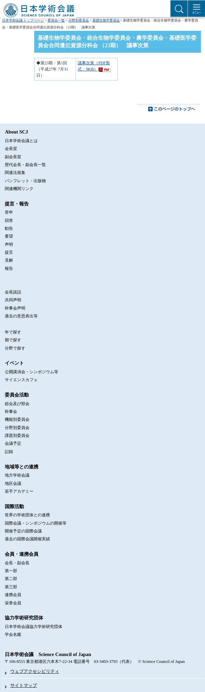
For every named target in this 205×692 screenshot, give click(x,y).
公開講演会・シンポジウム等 (31, 371)
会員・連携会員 (21, 554)
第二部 (11, 578)
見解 (9, 260)
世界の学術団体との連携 (27, 515)
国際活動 (14, 506)
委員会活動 (17, 395)
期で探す (13, 340)
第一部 (11, 570)
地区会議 (13, 483)
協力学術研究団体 (24, 617)
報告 (9, 268)
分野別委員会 (78, 20)
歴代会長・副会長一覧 (25, 164)
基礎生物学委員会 (106, 20)
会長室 (11, 148)
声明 (9, 244)
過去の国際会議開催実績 (27, 539)
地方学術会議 (17, 475)
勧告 (9, 228)
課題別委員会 (17, 435)
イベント (14, 363)
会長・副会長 (17, 563)
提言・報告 (17, 203)
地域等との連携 (21, 466)
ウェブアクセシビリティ (34, 671)
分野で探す (15, 348)
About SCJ (16, 132)
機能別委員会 (17, 419)
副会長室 (13, 156)
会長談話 (13, 292)
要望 (9, 236)
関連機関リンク (19, 188)
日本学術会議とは (21, 140)
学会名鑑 (13, 634)
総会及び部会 (17, 403)
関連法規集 (15, 172)
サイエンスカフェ (21, 379)
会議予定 (13, 443)
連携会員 (13, 594)
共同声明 (13, 300)
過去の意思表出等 (21, 316)
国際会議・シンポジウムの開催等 (35, 523)
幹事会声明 (15, 308)
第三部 (11, 586)
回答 (9, 220)
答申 (9, 212)
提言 (9, 252)
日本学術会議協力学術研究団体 (33, 626)
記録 (9, 451)
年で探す (13, 332)
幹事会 (11, 411)
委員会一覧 (56, 20)
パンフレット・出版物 (25, 180)
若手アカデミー (19, 491)
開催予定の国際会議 (23, 531)
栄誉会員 (13, 603)
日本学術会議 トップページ (23, 20)
